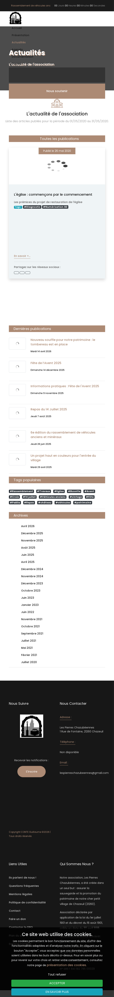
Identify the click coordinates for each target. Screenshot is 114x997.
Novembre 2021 (31, 619)
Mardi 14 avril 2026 (41, 351)
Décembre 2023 (32, 583)
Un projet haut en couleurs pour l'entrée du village (63, 457)
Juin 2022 (27, 612)
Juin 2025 (27, 554)
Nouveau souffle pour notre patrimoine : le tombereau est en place (63, 342)
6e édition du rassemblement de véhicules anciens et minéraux (63, 434)
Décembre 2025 (32, 533)
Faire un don (17, 919)
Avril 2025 (28, 562)
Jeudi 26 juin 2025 (41, 444)
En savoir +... (22, 256)
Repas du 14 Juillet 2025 (49, 409)
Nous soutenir (57, 91)
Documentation (22, 57)
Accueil (17, 28)
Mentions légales (20, 894)
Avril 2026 (28, 526)
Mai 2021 (27, 648)
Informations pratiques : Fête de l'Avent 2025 (65, 386)
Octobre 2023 (30, 590)
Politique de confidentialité (27, 902)
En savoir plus (57, 992)
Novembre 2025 (32, 540)
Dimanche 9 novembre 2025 (47, 393)
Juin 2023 (27, 597)
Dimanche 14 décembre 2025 (48, 370)
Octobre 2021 (30, 626)
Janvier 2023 (30, 605)
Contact (17, 64)
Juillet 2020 (29, 662)
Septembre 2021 (32, 633)
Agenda (17, 49)
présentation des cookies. (67, 965)
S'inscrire (31, 771)
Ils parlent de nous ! (22, 877)
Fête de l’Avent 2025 (46, 363)
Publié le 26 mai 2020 (57, 151)
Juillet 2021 (28, 640)
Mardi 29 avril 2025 (41, 467)
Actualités (19, 42)
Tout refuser (57, 974)
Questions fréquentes (24, 886)
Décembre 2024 (32, 569)
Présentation (20, 35)
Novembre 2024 (32, 576)
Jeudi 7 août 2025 (41, 416)
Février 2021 (29, 655)
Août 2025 (28, 547)
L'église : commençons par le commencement (53, 194)
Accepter (57, 983)
